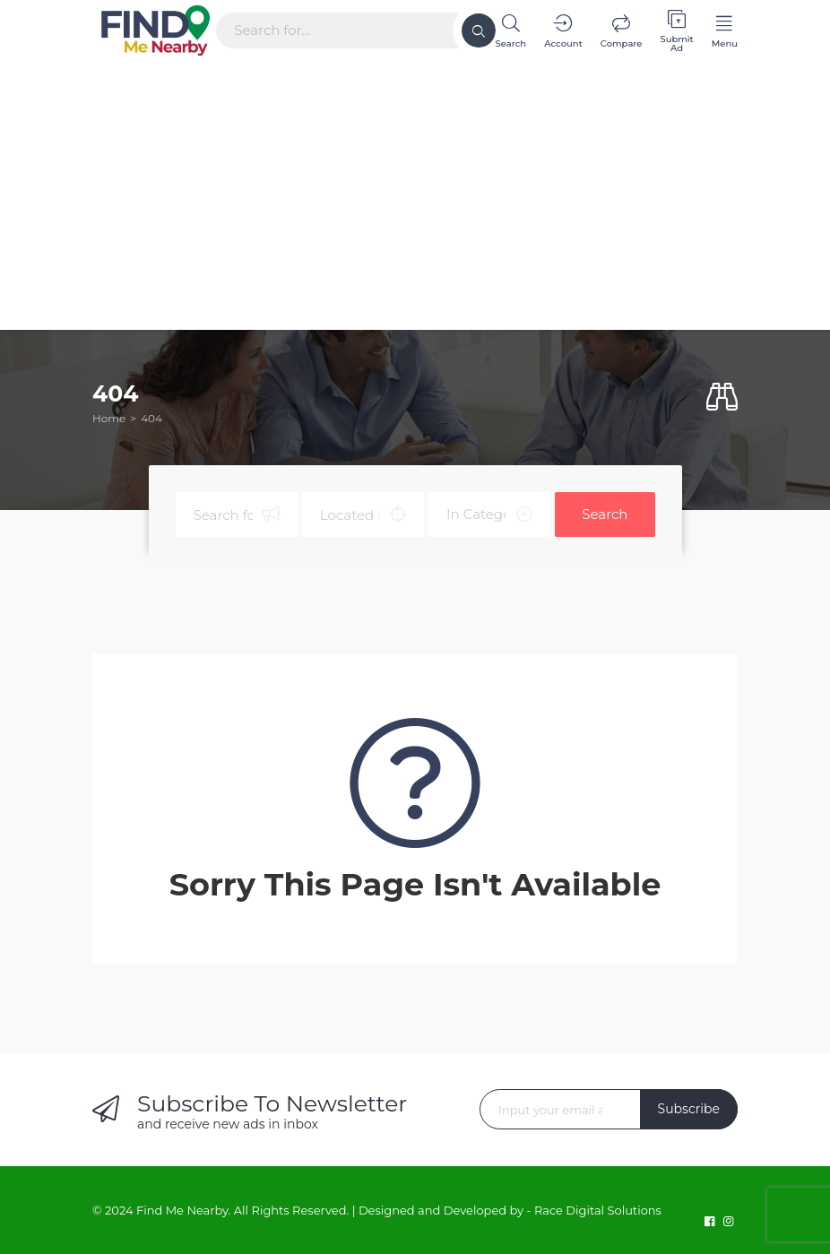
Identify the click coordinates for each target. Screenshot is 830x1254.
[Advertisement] (415, 190)
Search (604, 514)
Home (108, 418)
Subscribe (689, 1109)
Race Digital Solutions (597, 1210)
